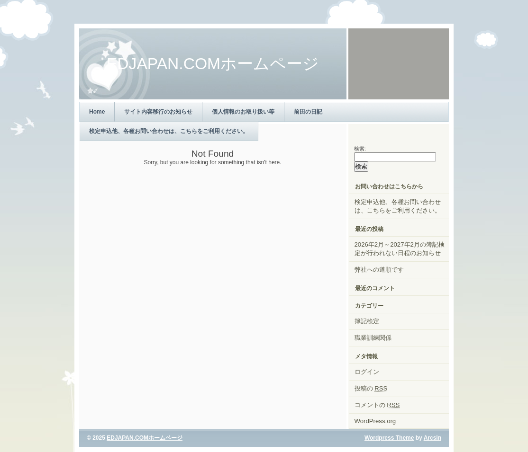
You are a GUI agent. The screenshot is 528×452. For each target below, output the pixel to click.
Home (97, 111)
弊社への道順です (379, 269)
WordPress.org (375, 421)
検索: (360, 148)
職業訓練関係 (373, 337)
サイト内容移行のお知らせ (158, 111)
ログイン (367, 371)
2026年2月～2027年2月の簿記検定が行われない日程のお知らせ (400, 249)
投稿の (371, 388)
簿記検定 (367, 321)
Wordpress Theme (389, 437)
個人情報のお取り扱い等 (243, 111)
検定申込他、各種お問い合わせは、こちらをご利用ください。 (168, 131)
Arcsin (432, 437)
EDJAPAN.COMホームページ (144, 437)
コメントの (377, 404)
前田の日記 (308, 111)
